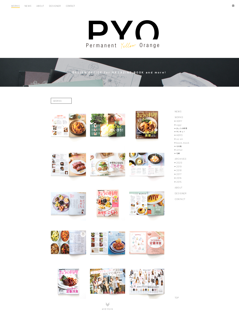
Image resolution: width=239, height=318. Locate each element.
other (179, 149)
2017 (178, 174)
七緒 (178, 153)
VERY (179, 121)
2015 (179, 181)
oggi (179, 124)
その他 (179, 146)
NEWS (28, 6)
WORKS (15, 6)
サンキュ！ (180, 131)
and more (107, 306)
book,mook (182, 142)
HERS (179, 135)
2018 (179, 170)
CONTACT (70, 6)
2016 (179, 178)
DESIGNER (55, 6)
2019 (179, 166)
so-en (179, 139)
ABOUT (40, 6)
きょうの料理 (181, 128)
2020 (179, 162)
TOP (177, 298)
